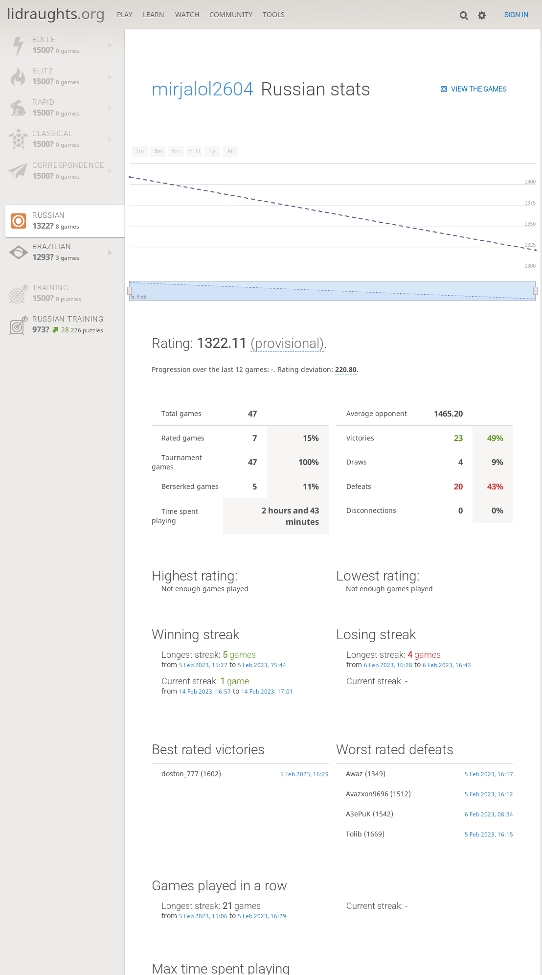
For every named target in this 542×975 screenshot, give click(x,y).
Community (230, 14)
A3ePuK (358, 813)
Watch (187, 14)
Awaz (354, 773)
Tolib (354, 833)
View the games (478, 89)
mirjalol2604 (202, 89)
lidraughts (56, 13)
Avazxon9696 (367, 793)
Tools (274, 14)
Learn (153, 14)
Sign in (516, 15)
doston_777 (180, 773)
